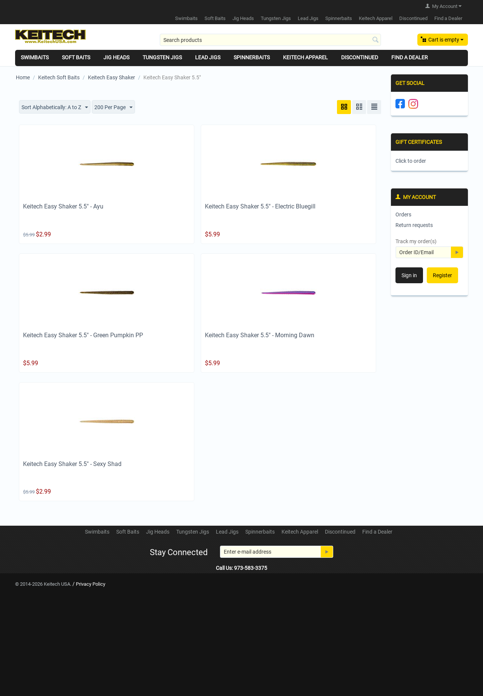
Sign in (409, 275)
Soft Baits (215, 18)
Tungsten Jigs (276, 18)
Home (23, 77)
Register (442, 275)
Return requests (414, 225)
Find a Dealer (448, 18)
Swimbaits (186, 18)
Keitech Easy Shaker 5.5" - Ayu (63, 206)
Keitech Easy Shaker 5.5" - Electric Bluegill (260, 206)
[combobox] (270, 40)
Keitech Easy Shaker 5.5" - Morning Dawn (259, 335)
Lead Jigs (308, 18)
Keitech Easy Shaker (111, 77)
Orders (403, 214)
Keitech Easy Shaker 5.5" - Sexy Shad (72, 464)
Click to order (410, 161)
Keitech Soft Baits (59, 77)
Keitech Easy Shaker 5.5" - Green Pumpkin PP (83, 335)
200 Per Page (113, 107)
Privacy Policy (90, 584)
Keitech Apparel (375, 18)
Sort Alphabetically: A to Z (55, 107)
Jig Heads (243, 18)
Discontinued (413, 18)
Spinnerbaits (338, 18)
